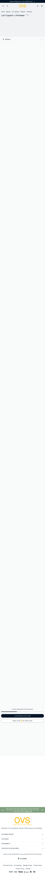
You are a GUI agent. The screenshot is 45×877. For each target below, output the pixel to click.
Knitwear (29, 11)
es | (23, 858)
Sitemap (28, 868)
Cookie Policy (38, 865)
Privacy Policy (20, 868)
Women (23, 11)
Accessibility (18, 865)
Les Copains (15, 11)
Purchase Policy (8, 865)
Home (3, 11)
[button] (42, 6)
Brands (8, 11)
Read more (28, 811)
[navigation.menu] (3, 6)
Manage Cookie (27, 865)
